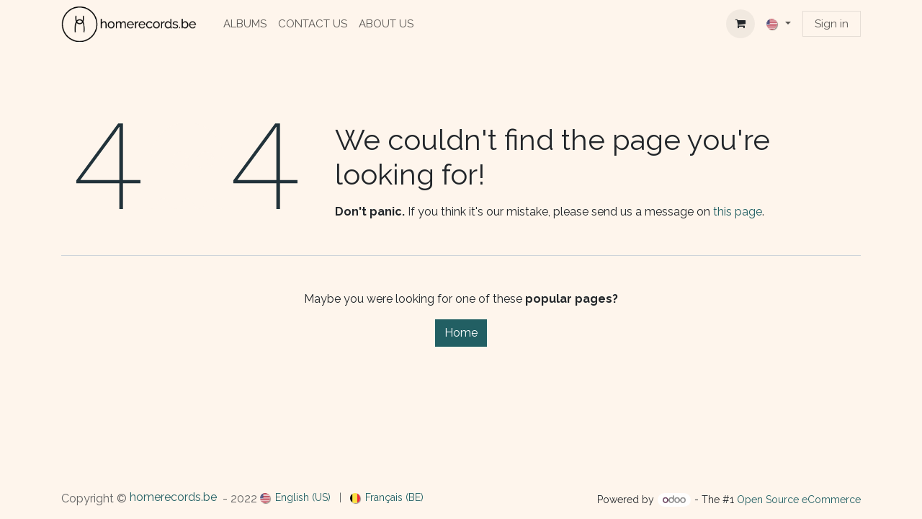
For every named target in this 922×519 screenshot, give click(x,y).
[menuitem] (245, 24)
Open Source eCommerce (799, 499)
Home (461, 333)
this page (737, 211)
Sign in (832, 23)
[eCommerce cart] (740, 23)
